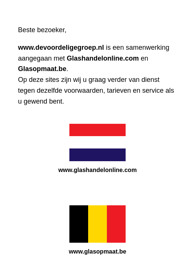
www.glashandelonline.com (97, 170)
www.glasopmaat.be (97, 251)
